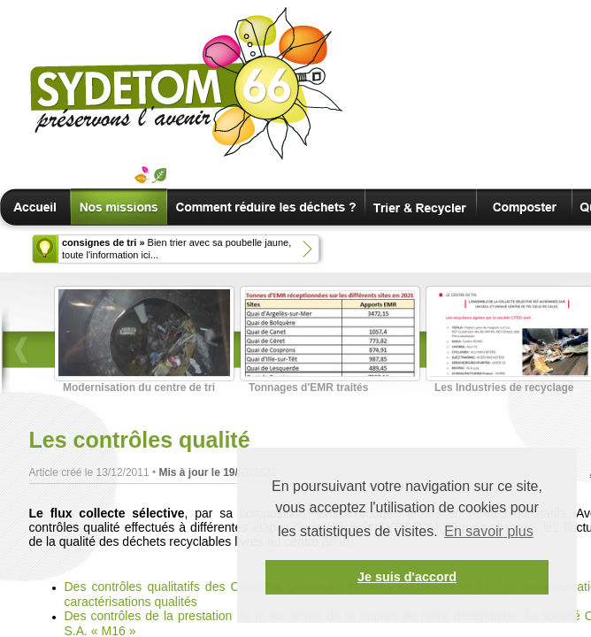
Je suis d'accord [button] (407, 577)
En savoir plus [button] (488, 531)
